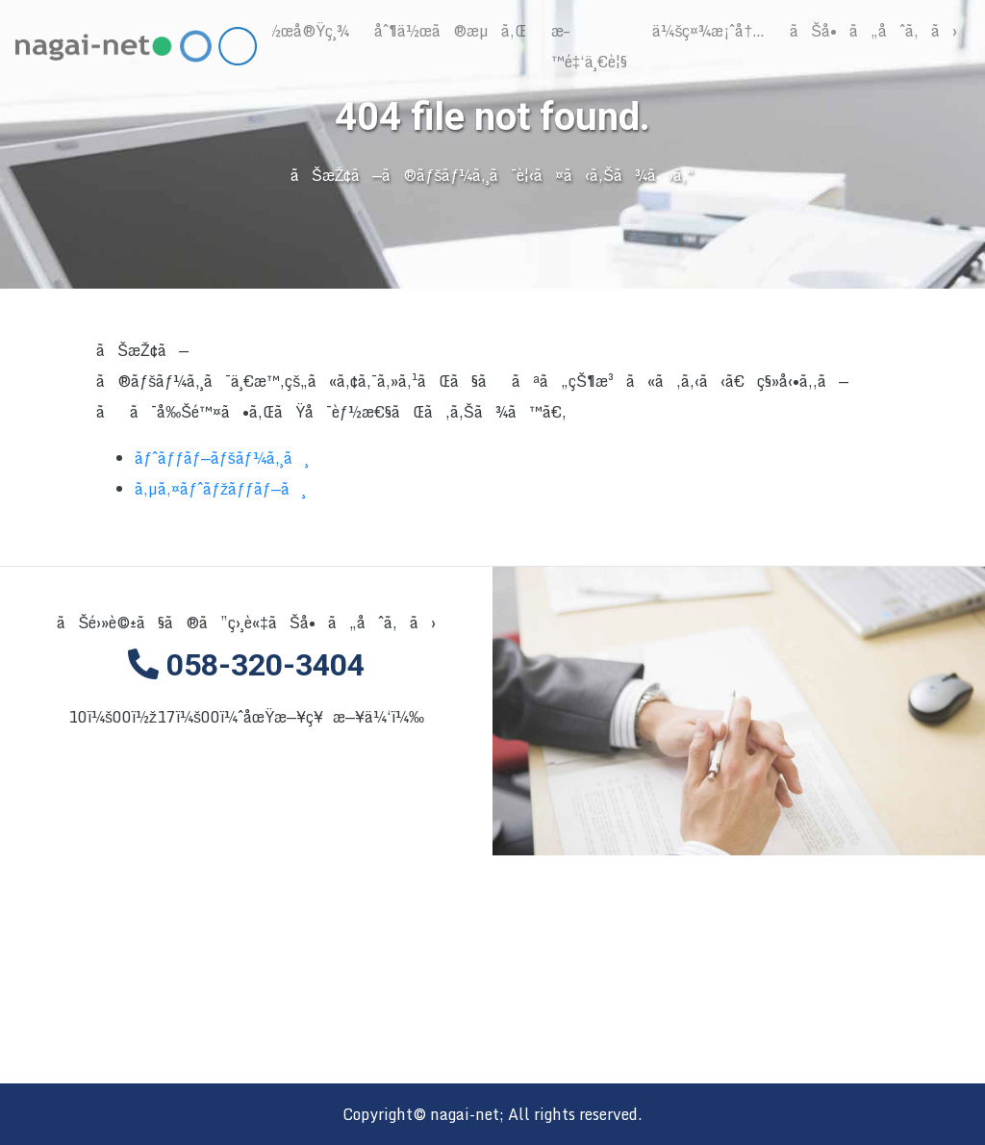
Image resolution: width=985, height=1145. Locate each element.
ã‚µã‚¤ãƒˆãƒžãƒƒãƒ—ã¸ (220, 489)
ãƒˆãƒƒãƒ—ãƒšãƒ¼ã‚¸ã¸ (221, 458)
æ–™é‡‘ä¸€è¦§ (589, 46)
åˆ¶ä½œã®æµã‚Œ (450, 30)
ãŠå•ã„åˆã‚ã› (873, 30)
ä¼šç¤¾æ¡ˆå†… (708, 30)
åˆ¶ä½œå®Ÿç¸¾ (292, 30)
